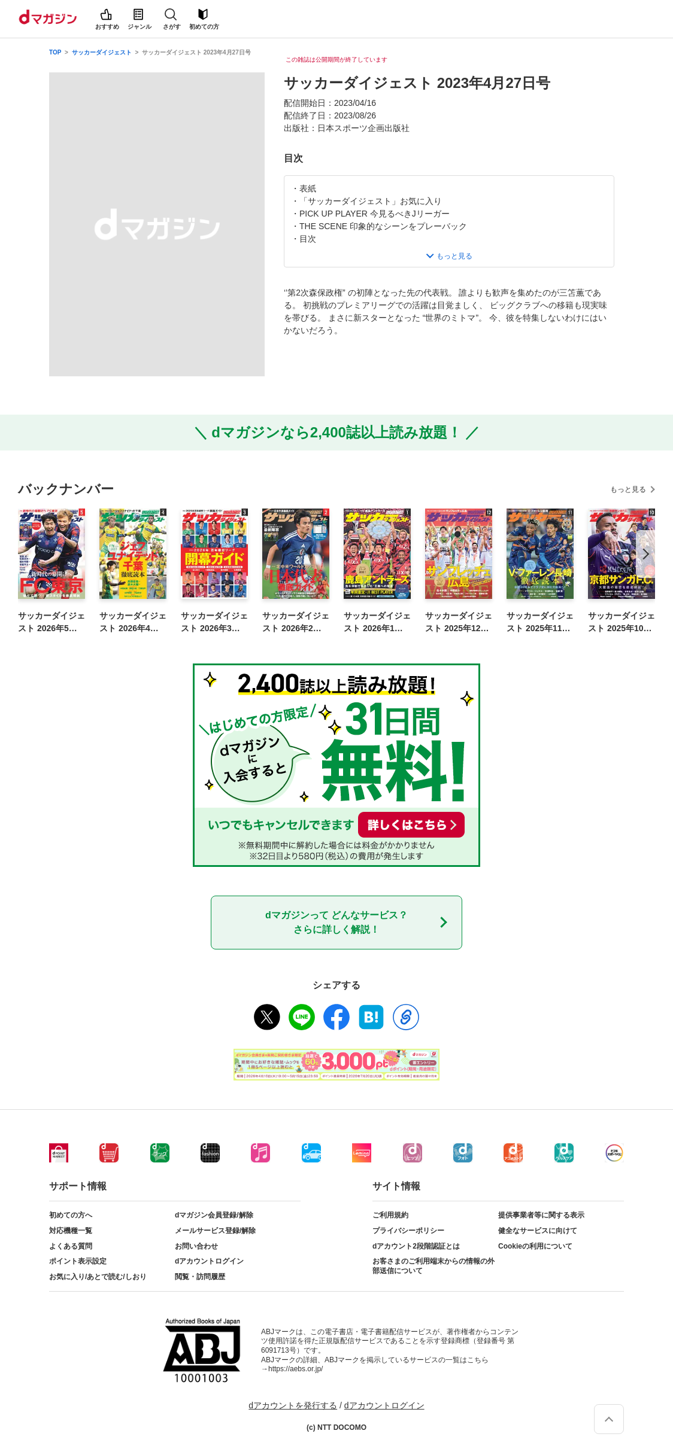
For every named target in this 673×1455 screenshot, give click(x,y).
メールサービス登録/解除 (215, 1230)
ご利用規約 (390, 1215)
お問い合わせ (196, 1246)
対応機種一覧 (70, 1230)
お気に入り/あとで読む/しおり (98, 1277)
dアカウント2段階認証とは (416, 1246)
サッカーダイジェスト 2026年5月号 (51, 623)
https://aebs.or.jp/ (295, 1369)
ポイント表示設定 (78, 1261)
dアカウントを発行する (292, 1405)
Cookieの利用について (535, 1246)
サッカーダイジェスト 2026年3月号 (214, 623)
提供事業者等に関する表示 (541, 1215)
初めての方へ (70, 1215)
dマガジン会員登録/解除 (214, 1215)
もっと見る (628, 489)
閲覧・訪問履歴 (200, 1277)
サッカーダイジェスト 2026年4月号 (132, 623)
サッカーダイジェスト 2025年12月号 (458, 623)
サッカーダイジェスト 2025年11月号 (540, 623)
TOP (55, 52)
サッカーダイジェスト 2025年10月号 (621, 623)
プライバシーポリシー (408, 1230)
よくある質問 (70, 1246)
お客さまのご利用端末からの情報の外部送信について (433, 1266)
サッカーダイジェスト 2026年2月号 (295, 623)
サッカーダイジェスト (102, 52)
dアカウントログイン (209, 1261)
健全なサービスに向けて (537, 1230)
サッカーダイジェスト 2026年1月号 (377, 623)
